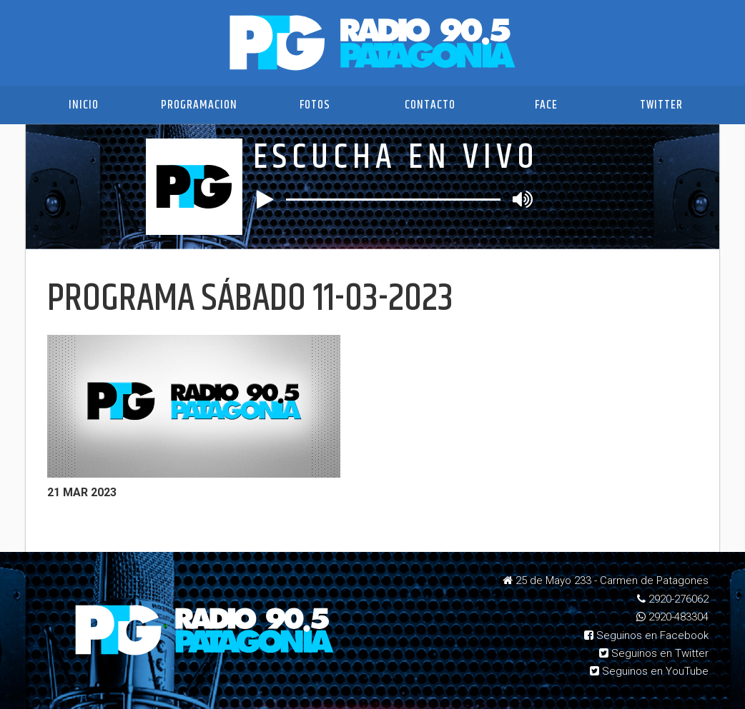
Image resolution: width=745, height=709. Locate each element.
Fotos (315, 105)
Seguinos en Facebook (646, 635)
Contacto (430, 105)
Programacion (199, 105)
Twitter (661, 105)
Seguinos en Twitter (654, 653)
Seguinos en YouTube (649, 671)
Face (546, 105)
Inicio (84, 105)
